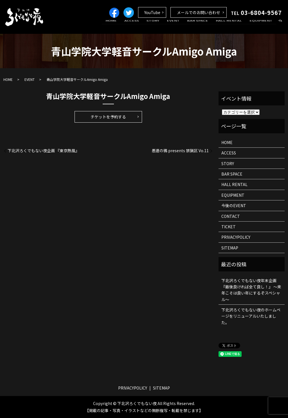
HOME (129, 26)
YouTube (152, 12)
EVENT (182, 26)
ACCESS (147, 26)
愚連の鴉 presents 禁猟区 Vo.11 (180, 150)
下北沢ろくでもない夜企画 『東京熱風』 (43, 150)
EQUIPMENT (262, 26)
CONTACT (230, 216)
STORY (165, 26)
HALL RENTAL (233, 26)
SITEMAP (229, 248)
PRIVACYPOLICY (235, 237)
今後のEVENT (233, 205)
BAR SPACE (204, 26)
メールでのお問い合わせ (198, 12)
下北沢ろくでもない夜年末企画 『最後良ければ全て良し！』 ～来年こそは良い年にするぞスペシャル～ (251, 290)
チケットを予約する (108, 117)
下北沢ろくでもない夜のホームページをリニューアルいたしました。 (250, 316)
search (280, 26)
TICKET (228, 226)
